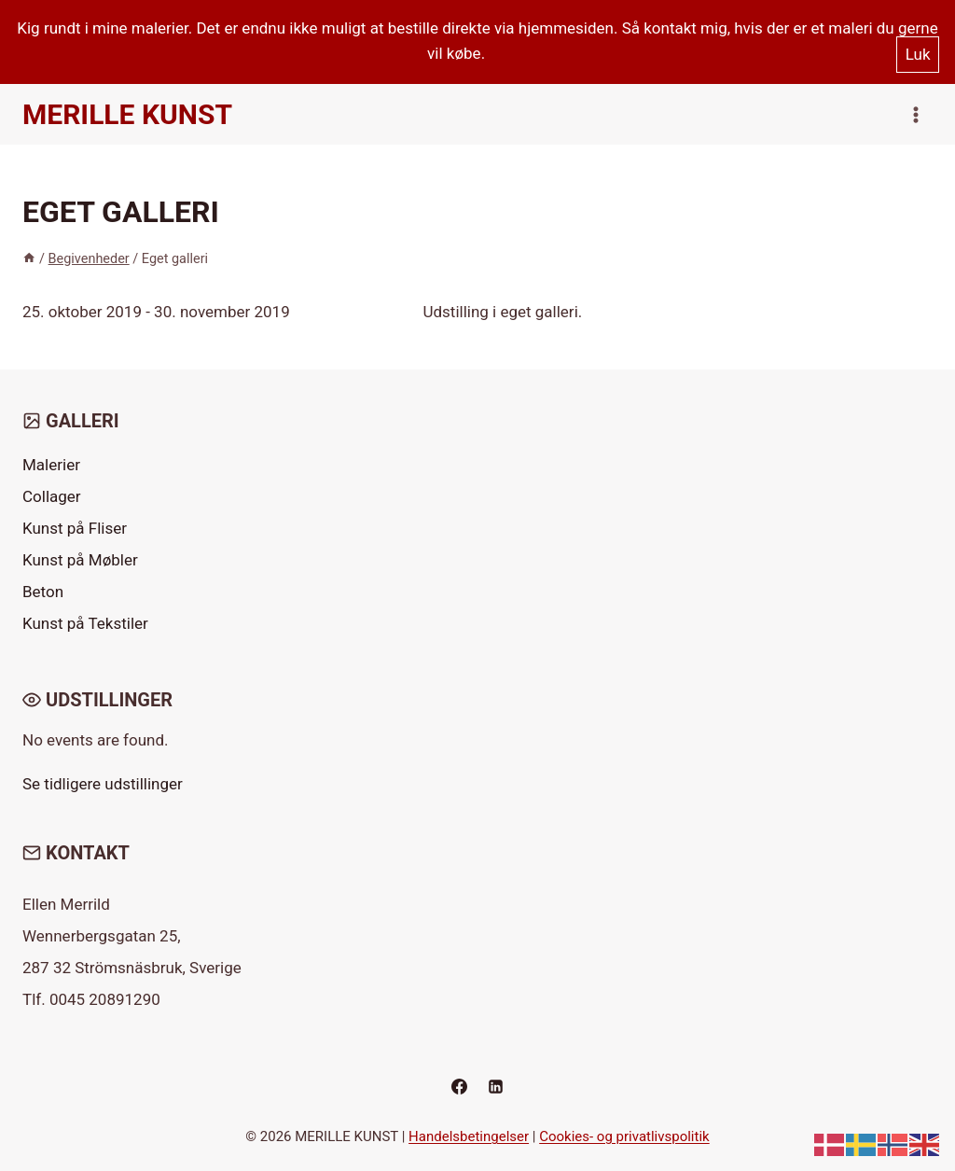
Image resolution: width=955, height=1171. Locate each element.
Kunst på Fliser (74, 528)
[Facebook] (459, 1086)
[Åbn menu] (915, 114)
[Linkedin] (496, 1086)
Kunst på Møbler (80, 560)
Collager (51, 496)
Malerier (51, 464)
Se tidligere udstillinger (102, 783)
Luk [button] (918, 54)
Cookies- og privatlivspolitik (624, 1136)
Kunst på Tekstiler (85, 623)
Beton (42, 591)
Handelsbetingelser (468, 1136)
